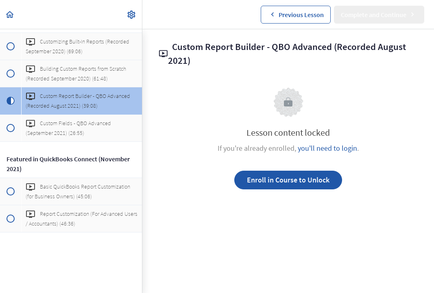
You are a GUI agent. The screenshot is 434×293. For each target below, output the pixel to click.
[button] (10, 14)
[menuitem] (132, 14)
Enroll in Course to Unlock (288, 179)
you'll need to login (327, 148)
